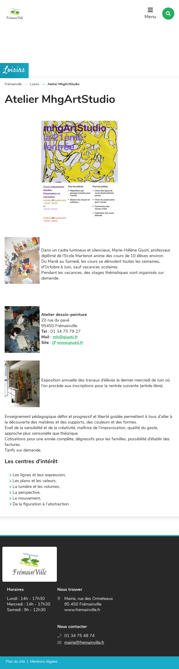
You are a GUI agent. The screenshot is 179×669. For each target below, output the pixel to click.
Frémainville (13, 84)
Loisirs (34, 84)
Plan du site (15, 661)
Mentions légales (44, 661)
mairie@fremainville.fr (84, 642)
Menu (150, 17)
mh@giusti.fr (65, 337)
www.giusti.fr (70, 342)
